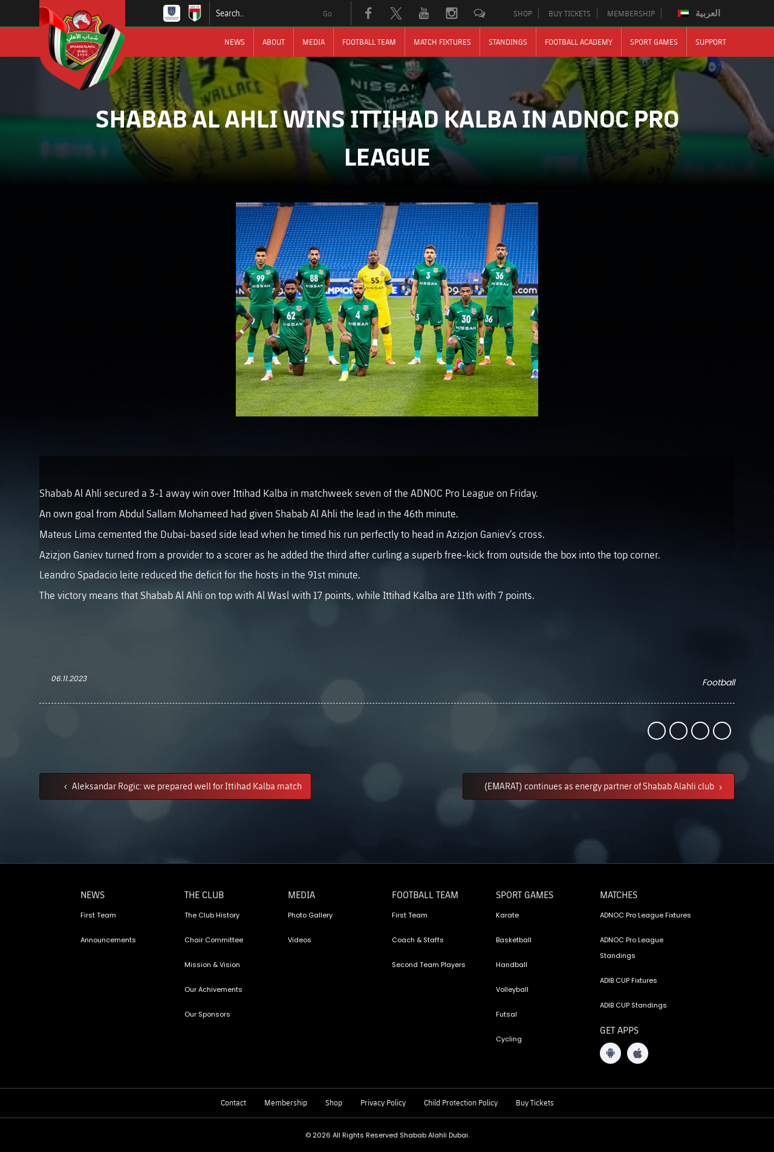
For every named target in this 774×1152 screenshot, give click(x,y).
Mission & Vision (212, 964)
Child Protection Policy (461, 1102)
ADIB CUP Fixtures (628, 980)
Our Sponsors (207, 1014)
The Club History (211, 915)
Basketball (514, 940)
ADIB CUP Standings (633, 1005)
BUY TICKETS (569, 13)
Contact (233, 1102)
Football (718, 682)
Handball (511, 964)
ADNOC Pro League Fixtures (645, 915)
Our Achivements (213, 989)
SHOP (522, 13)
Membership (285, 1102)
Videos (299, 940)
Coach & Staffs (418, 940)
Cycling (509, 1039)
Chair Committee (213, 940)
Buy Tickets (535, 1102)
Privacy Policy (383, 1102)
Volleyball (512, 989)
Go (327, 13)
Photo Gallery (310, 915)
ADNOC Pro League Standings (631, 947)
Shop (333, 1102)
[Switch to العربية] (700, 13)
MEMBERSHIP (631, 13)
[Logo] (93, 45)
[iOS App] (637, 1053)
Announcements (108, 940)
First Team (98, 915)
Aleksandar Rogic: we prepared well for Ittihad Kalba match (186, 785)
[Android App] (610, 1053)
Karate (507, 915)
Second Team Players (429, 964)
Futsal (506, 1014)
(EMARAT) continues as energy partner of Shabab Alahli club (600, 785)
